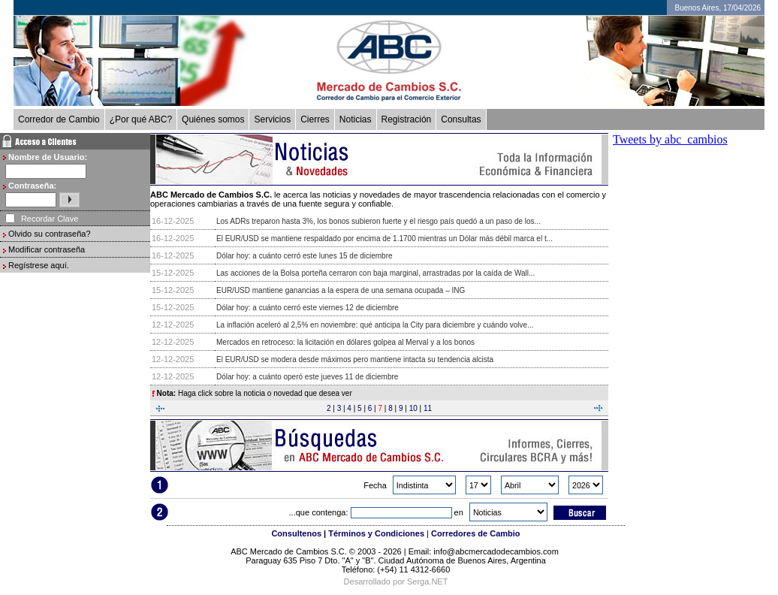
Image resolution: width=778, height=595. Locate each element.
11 (428, 408)
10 (413, 408)
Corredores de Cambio (475, 533)
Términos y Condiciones (376, 533)
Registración (406, 119)
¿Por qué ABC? (141, 119)
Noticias (355, 119)
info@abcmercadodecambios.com (497, 551)
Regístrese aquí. (38, 265)
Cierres (315, 119)
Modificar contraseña (46, 249)
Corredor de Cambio (59, 119)
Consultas (461, 119)
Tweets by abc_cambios (670, 139)
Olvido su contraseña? (49, 233)
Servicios (272, 119)
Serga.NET (427, 581)
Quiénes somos (213, 119)
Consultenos (296, 533)
